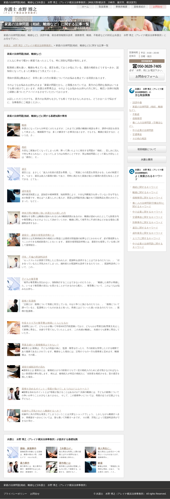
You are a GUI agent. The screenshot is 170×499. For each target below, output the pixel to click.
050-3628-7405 (149, 66)
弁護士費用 (147, 159)
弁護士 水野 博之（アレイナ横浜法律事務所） (28, 45)
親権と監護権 (29, 300)
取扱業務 (103, 10)
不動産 (135, 114)
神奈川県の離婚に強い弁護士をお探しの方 (44, 213)
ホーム (85, 10)
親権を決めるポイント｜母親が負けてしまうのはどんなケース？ (55, 388)
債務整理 (137, 118)
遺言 (24, 169)
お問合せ (157, 10)
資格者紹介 (139, 10)
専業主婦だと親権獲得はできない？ (40, 344)
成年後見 (26, 191)
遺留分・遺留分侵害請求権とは (38, 235)
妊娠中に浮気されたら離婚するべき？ (41, 410)
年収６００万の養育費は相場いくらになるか (45, 323)
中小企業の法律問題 (142, 130)
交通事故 (137, 134)
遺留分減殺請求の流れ (33, 367)
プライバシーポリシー (15, 493)
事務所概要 (121, 10)
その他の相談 (139, 138)
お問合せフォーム (146, 76)
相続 (24, 147)
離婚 (24, 125)
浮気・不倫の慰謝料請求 (34, 257)
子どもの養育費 (30, 279)
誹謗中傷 (137, 102)
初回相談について (146, 149)
